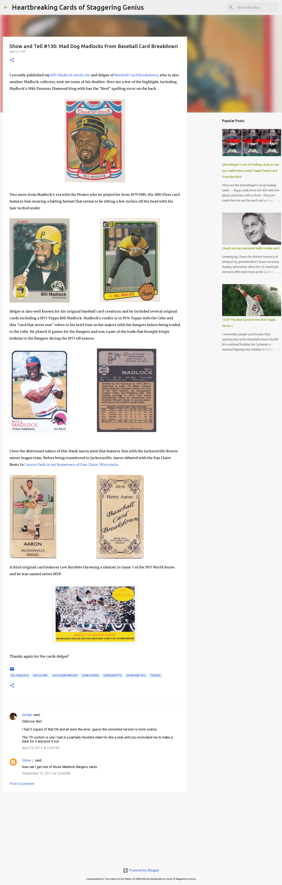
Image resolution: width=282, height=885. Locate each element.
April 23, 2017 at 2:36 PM (40, 748)
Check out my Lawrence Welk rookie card (250, 248)
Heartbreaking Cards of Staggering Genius (78, 7)
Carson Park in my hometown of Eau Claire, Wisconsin (71, 464)
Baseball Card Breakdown (136, 75)
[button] (12, 60)
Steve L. (28, 760)
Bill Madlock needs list (70, 75)
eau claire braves (65, 675)
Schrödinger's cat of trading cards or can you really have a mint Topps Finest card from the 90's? (250, 171)
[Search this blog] (256, 7)
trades (156, 675)
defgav (27, 715)
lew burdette (112, 675)
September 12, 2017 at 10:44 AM (46, 773)
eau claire (40, 675)
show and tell (136, 675)
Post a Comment (21, 784)
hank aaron (90, 675)
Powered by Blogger (141, 870)
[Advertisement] (95, 828)
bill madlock (19, 675)
